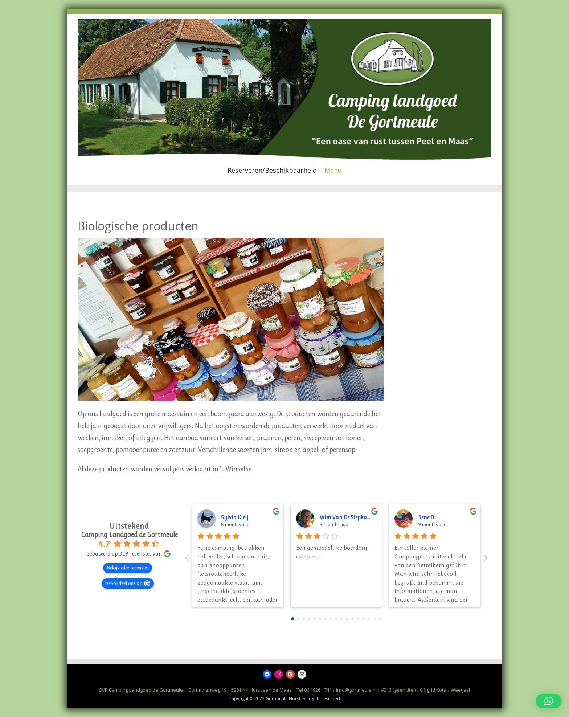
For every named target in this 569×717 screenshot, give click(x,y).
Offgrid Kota (433, 690)
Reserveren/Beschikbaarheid (272, 170)
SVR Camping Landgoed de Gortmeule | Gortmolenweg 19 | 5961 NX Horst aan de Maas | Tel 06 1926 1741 (215, 690)
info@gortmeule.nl (356, 690)
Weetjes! (460, 690)
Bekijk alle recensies (127, 567)
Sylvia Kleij (234, 517)
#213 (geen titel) (398, 690)
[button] (549, 701)
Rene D (426, 517)
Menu (333, 170)
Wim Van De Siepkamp (347, 517)
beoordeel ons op (127, 583)
